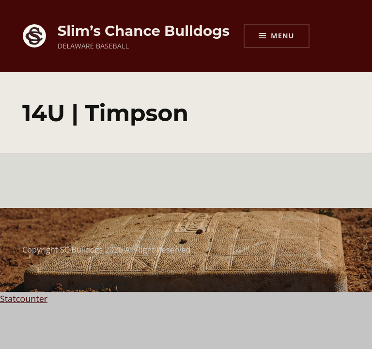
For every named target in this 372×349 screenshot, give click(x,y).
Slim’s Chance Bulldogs (144, 30)
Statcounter (23, 298)
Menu (282, 35)
